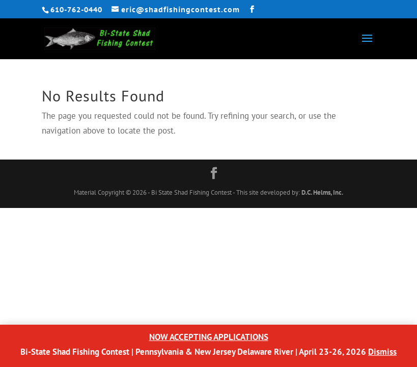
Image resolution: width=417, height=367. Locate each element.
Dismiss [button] (382, 351)
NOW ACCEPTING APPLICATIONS (208, 337)
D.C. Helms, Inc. (322, 192)
